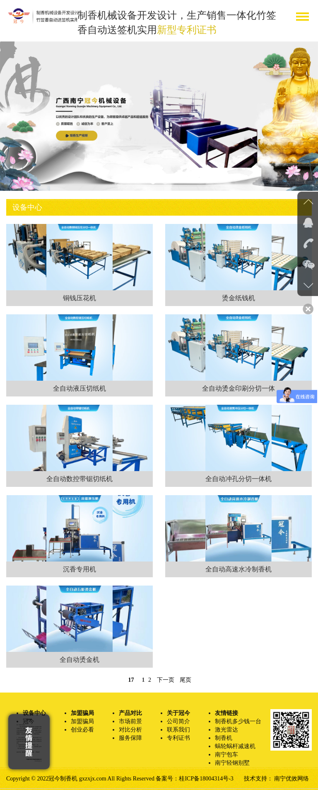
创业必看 (82, 730)
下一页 (165, 680)
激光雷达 (226, 730)
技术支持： (259, 778)
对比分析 (130, 730)
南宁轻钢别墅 (232, 763)
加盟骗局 (82, 721)
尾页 (185, 680)
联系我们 (178, 730)
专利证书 (178, 738)
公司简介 (178, 721)
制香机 (223, 738)
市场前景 (130, 721)
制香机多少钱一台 (238, 721)
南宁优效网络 (291, 778)
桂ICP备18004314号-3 (206, 778)
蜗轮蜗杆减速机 (235, 746)
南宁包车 (226, 754)
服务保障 (130, 738)
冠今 (28, 721)
